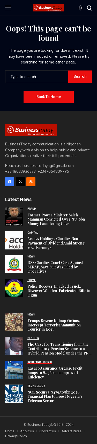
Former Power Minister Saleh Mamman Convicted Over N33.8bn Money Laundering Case (56, 219)
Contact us (47, 431)
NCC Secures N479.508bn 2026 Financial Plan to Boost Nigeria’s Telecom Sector (54, 396)
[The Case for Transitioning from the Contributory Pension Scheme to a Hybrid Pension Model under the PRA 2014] (14, 346)
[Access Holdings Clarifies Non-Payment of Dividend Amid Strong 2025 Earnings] (14, 240)
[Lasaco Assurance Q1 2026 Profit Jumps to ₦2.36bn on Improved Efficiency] (14, 370)
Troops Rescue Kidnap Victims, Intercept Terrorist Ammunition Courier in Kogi (54, 325)
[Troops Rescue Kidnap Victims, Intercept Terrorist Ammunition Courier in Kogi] (14, 322)
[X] (20, 181)
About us (27, 431)
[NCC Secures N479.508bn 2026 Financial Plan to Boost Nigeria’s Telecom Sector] (14, 393)
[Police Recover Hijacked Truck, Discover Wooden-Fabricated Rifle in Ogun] (14, 288)
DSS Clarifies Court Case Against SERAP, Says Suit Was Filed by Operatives (55, 267)
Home (9, 431)
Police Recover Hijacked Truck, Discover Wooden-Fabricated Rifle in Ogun (58, 291)
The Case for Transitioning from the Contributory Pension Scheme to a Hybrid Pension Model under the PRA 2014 (59, 351)
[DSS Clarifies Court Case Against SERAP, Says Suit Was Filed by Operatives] (14, 264)
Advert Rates (71, 431)
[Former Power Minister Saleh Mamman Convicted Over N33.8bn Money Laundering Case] (14, 216)
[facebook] (9, 181)
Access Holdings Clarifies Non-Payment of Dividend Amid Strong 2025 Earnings (56, 243)
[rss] (30, 181)
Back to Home (48, 97)
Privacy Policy (16, 436)
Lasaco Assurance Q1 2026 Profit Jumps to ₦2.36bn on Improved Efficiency (55, 372)
